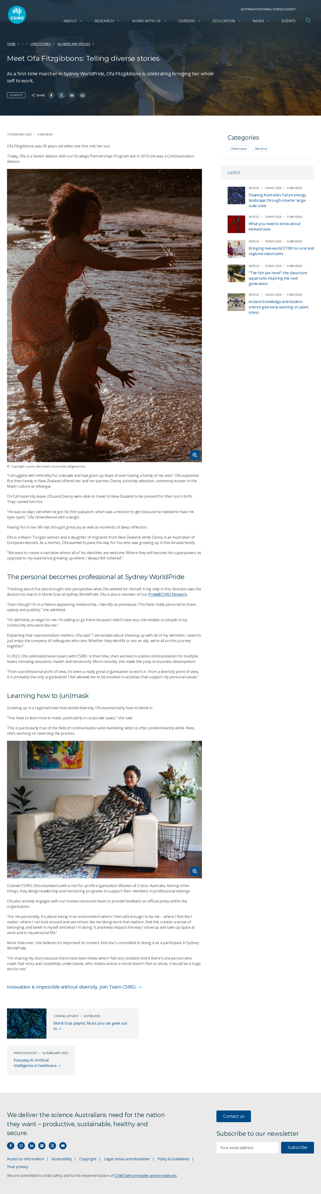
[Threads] (52, 1119)
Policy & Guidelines (173, 1132)
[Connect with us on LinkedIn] (31, 1119)
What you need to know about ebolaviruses (274, 226)
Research (107, 22)
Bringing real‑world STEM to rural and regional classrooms (281, 251)
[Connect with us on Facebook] (10, 1119)
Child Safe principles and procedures (145, 1148)
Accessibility (62, 1132)
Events (289, 22)
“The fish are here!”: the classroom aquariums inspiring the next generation (278, 278)
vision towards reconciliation (152, 1184)
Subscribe (297, 1120)
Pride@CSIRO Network (167, 594)
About (73, 22)
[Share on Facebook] (51, 95)
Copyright (87, 1132)
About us (261, 148)
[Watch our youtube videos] (63, 1119)
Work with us (149, 22)
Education (227, 22)
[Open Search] (308, 22)
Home (11, 44)
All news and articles (74, 44)
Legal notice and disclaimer (127, 1132)
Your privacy (17, 1140)
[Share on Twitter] (61, 95)
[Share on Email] (82, 95)
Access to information (25, 1132)
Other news (238, 148)
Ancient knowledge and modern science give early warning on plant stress (278, 307)
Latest (234, 173)
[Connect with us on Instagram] (21, 1119)
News (261, 22)
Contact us (233, 1089)
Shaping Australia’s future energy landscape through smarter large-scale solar (278, 200)
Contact (16, 95)
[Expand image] (104, 315)
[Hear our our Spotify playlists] (42, 1119)
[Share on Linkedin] (72, 95)
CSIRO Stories (40, 44)
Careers (189, 22)
